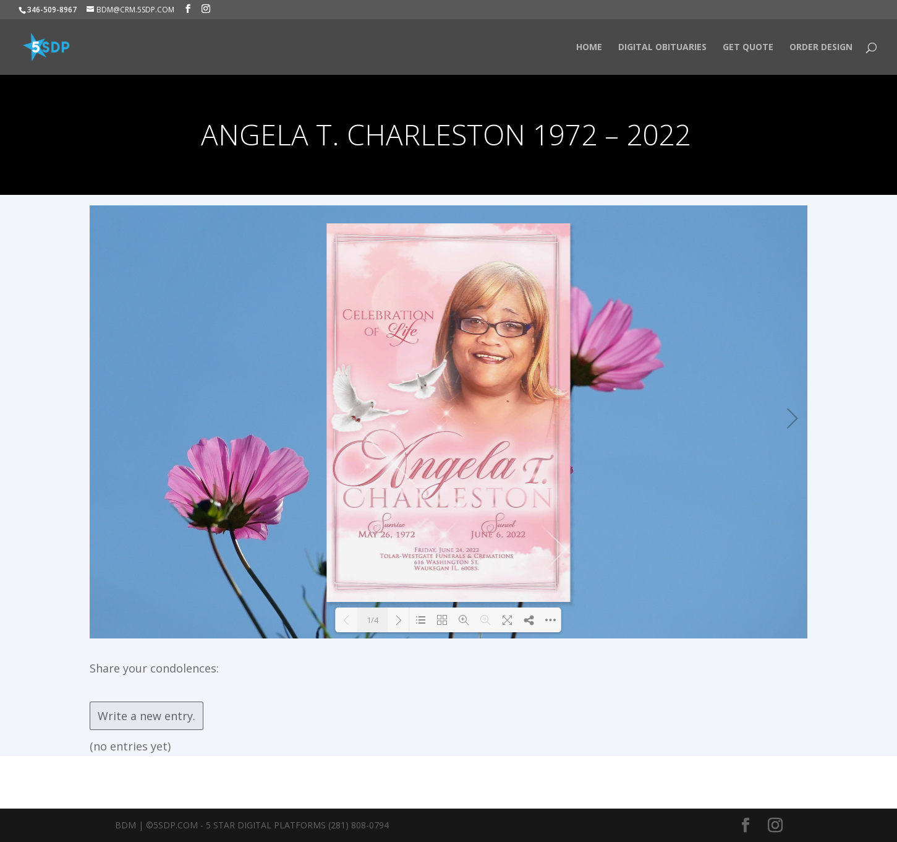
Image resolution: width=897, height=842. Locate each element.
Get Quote (748, 48)
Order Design (820, 48)
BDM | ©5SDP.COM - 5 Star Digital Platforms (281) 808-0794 (252, 825)
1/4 (372, 619)
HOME (589, 48)
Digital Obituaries (662, 48)
